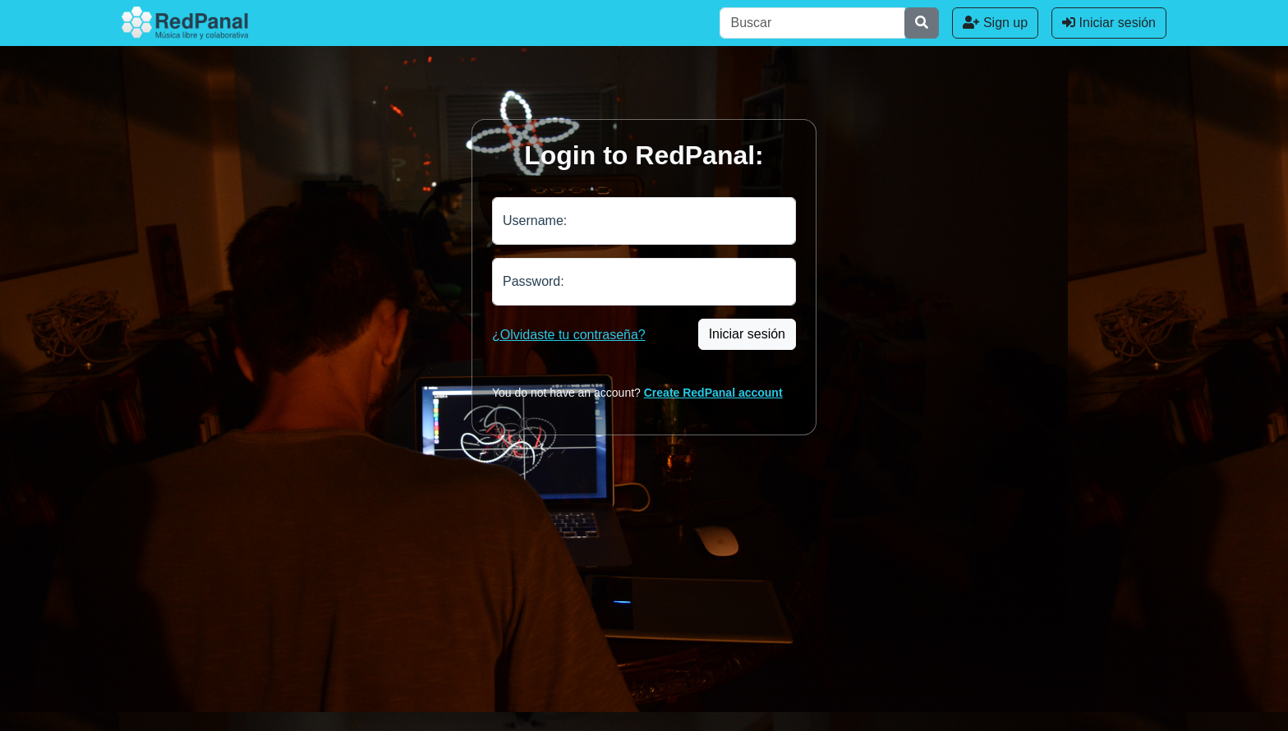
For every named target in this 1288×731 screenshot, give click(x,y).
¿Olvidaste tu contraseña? (569, 335)
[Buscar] (812, 23)
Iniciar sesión (1109, 23)
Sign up (995, 23)
